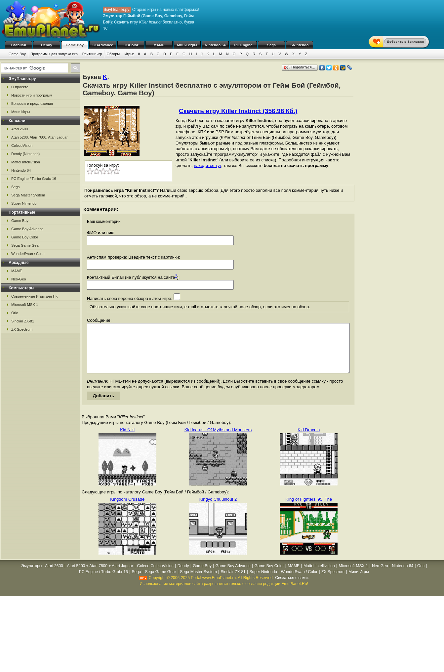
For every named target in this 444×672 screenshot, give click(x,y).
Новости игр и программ (31, 95)
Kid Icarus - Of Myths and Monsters (218, 439)
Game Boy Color (24, 237)
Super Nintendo (23, 203)
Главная (18, 45)
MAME (159, 45)
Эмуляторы (31, 575)
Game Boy (75, 45)
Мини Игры (187, 45)
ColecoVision (21, 145)
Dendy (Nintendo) (25, 154)
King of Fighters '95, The (308, 509)
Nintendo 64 (215, 45)
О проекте (19, 87)
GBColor (130, 45)
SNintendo (300, 45)
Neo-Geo (18, 279)
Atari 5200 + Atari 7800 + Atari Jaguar (100, 575)
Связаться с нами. (292, 587)
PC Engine (243, 45)
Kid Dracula (309, 439)
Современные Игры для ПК (34, 296)
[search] (33, 68)
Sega (271, 45)
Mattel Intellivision (25, 162)
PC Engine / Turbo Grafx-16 (33, 179)
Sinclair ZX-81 (22, 321)
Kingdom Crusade (127, 509)
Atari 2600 (19, 129)
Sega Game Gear (25, 245)
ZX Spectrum (21, 329)
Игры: (129, 54)
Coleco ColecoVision (155, 575)
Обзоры (113, 54)
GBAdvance (103, 45)
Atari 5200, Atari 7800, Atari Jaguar (39, 137)
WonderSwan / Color (28, 254)
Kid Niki (127, 439)
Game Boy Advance (27, 229)
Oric (14, 313)
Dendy (46, 45)
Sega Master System (28, 195)
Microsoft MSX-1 (24, 305)
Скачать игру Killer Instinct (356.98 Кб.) (238, 110)
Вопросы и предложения (32, 103)
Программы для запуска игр (54, 54)
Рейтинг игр (92, 54)
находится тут (207, 165)
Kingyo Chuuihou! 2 (218, 509)
